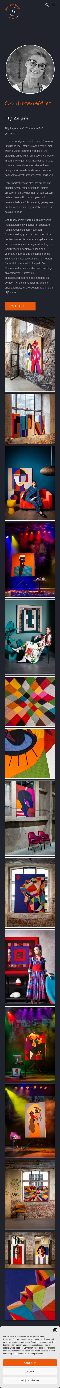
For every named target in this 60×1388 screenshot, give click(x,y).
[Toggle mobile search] (47, 5)
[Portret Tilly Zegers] (30, 46)
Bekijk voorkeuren (30, 1380)
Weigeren (30, 1371)
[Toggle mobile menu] (53, 5)
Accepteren (30, 1362)
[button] (55, 1330)
